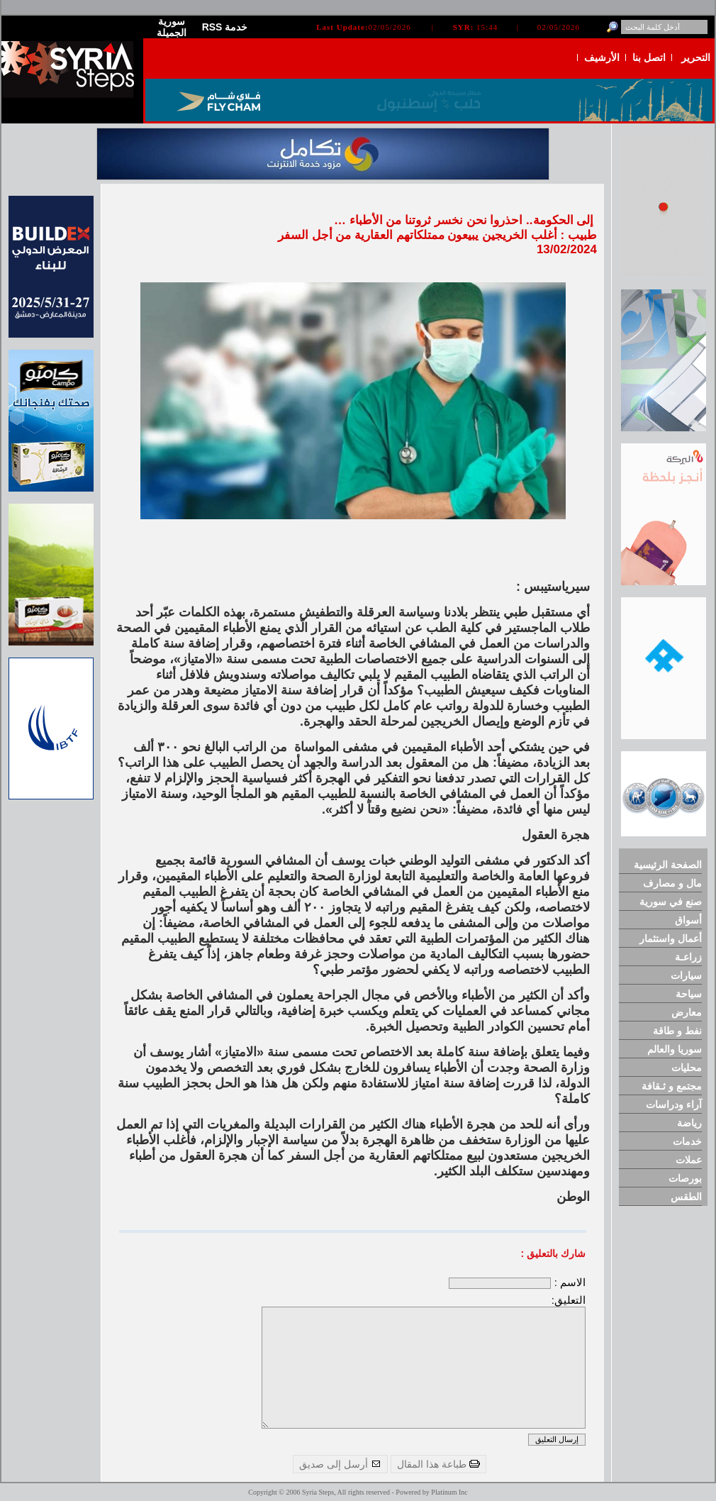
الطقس (686, 1196)
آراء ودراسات (674, 1104)
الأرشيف (602, 57)
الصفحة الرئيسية (668, 864)
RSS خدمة (225, 27)
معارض (686, 1012)
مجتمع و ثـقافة (672, 1086)
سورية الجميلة (171, 27)
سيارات (686, 975)
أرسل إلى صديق (340, 1464)
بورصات (685, 1178)
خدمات (687, 1141)
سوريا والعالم (674, 1049)
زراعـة (688, 957)
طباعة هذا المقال (438, 1464)
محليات (686, 1067)
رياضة (689, 1123)
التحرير (695, 57)
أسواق (688, 920)
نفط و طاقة (677, 1030)
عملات (689, 1159)
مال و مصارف (672, 883)
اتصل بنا (649, 57)
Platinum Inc (449, 1492)
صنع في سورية (670, 901)
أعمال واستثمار (670, 938)
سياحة (689, 993)
